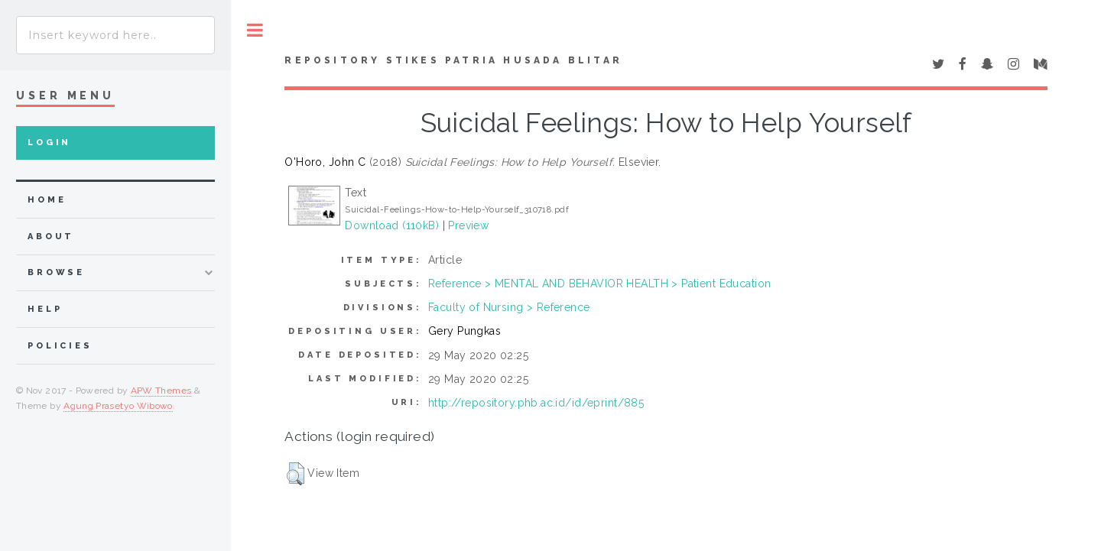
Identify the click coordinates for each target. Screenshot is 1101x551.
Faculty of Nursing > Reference (509, 307)
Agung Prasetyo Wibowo (118, 405)
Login (49, 142)
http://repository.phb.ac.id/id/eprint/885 (536, 403)
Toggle (255, 30)
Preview (468, 225)
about (51, 236)
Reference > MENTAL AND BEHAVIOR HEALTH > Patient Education (599, 283)
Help (45, 309)
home (47, 200)
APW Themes (161, 390)
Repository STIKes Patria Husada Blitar (453, 60)
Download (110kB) (392, 225)
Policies (60, 346)
